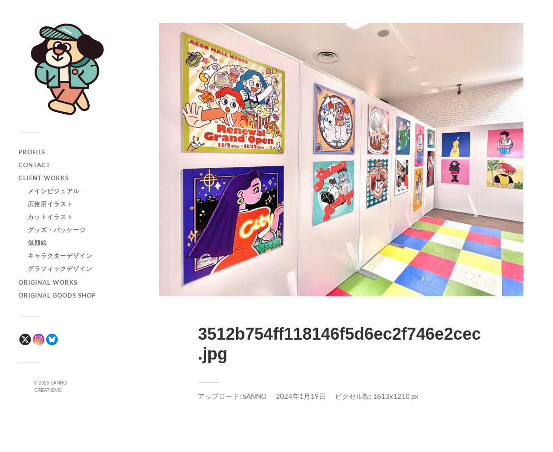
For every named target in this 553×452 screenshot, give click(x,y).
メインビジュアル (53, 191)
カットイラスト (50, 216)
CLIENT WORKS (43, 178)
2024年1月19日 (301, 396)
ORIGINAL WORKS (48, 282)
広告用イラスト (50, 204)
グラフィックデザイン (60, 268)
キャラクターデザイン (60, 255)
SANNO (255, 396)
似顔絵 (37, 242)
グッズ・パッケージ (57, 229)
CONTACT (34, 165)
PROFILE (32, 152)
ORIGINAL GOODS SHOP (57, 295)
